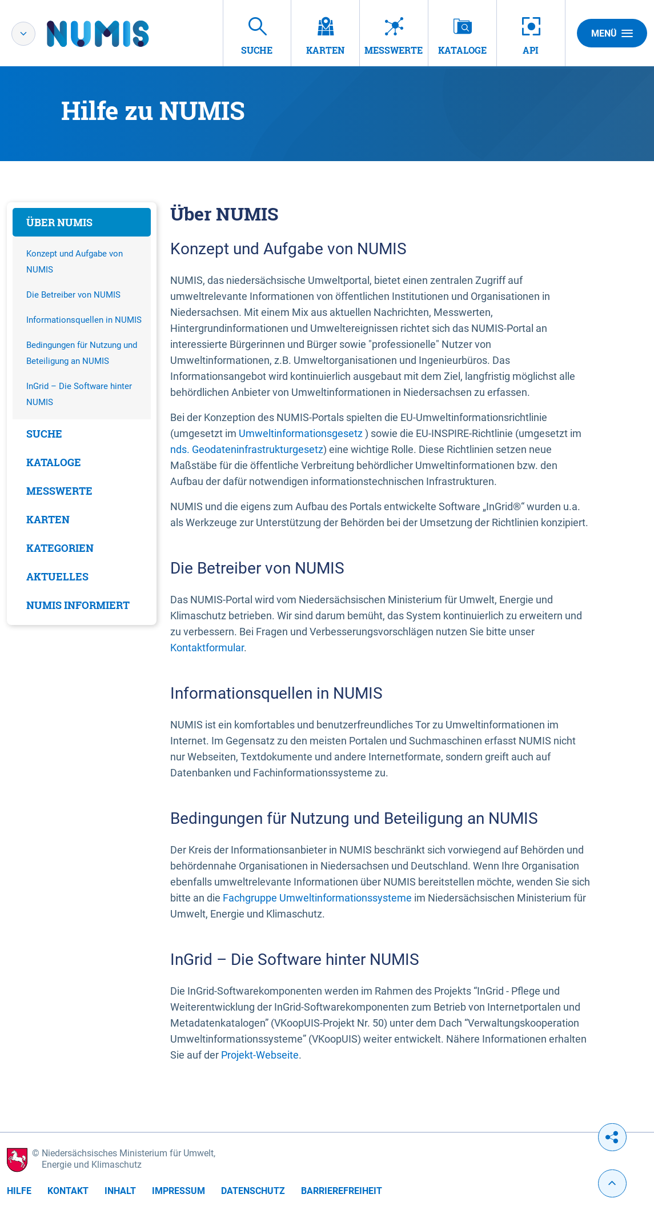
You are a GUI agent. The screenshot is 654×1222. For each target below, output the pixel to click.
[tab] (82, 222)
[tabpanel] (82, 413)
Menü (612, 33)
